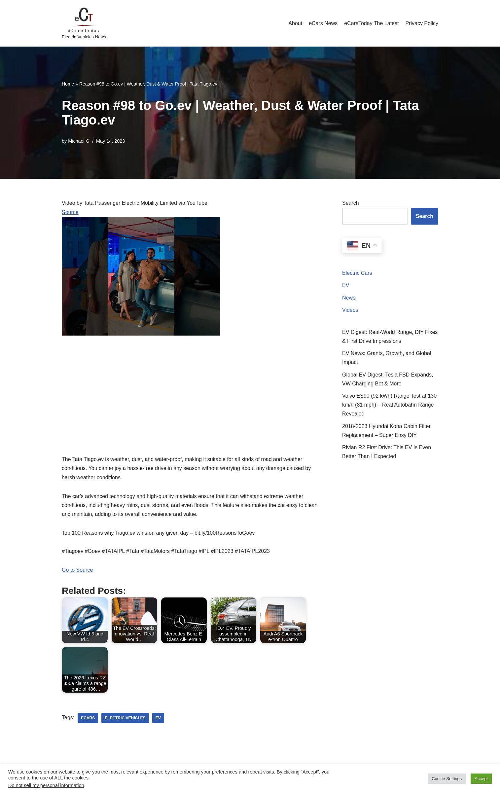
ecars (88, 718)
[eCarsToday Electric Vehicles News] (84, 23)
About (295, 23)
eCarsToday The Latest (371, 23)
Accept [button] (481, 778)
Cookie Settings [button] (447, 778)
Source (70, 212)
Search (350, 203)
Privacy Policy (421, 23)
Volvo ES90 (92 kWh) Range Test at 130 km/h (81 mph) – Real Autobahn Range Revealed (389, 404)
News (348, 298)
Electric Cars (357, 273)
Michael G (78, 141)
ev (158, 718)
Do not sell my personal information (46, 785)
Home (68, 84)
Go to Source (77, 570)
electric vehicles (125, 718)
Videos (350, 310)
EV (345, 285)
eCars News (323, 23)
